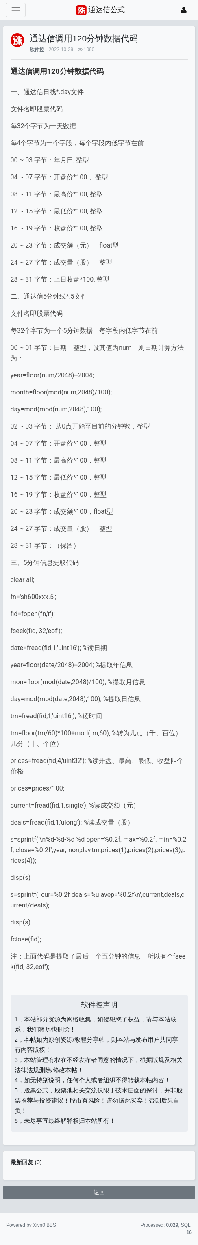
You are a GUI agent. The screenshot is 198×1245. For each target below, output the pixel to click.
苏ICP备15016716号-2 (99, 1225)
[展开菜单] (16, 10)
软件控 (37, 49)
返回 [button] (99, 1192)
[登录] (184, 10)
